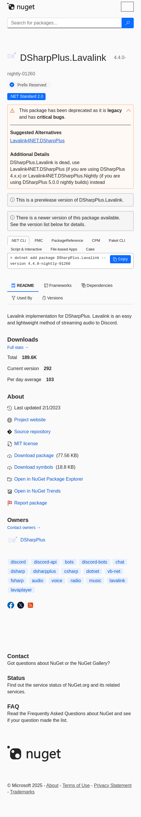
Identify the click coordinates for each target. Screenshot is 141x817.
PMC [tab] (39, 240)
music (95, 580)
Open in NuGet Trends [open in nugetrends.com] (37, 491)
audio (37, 580)
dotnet (92, 571)
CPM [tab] (96, 240)
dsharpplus (44, 571)
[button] (70, 114)
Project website (30, 419)
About (52, 785)
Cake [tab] (90, 249)
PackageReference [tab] (67, 240)
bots (69, 562)
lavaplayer (21, 589)
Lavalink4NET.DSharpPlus (37, 140)
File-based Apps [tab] (63, 249)
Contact (18, 656)
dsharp (18, 571)
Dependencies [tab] (97, 285)
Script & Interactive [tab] (26, 249)
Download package (34, 455)
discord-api (45, 562)
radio (75, 580)
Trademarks (22, 791)
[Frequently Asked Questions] (13, 706)
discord (18, 562)
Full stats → (18, 347)
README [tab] (23, 285)
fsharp (17, 580)
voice (57, 580)
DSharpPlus (33, 539)
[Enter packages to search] (64, 23)
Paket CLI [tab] (117, 240)
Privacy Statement (113, 785)
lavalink (117, 580)
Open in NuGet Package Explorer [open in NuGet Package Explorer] (48, 479)
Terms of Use (76, 785)
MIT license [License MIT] (26, 443)
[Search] (128, 23)
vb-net (114, 571)
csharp (71, 571)
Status (16, 678)
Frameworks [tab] (58, 285)
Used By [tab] (22, 298)
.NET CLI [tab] (18, 240)
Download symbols (33, 467)
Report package (30, 502)
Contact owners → (24, 527)
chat (119, 562)
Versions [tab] (52, 298)
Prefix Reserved (31, 85)
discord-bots (94, 562)
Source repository (32, 431)
